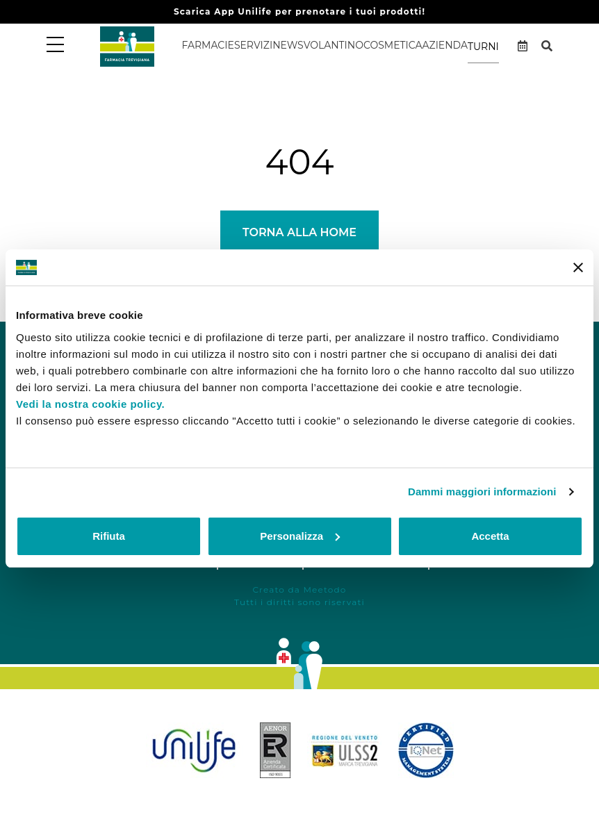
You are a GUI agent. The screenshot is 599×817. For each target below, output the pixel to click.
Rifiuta (108, 536)
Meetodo (324, 589)
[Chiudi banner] (578, 267)
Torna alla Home (299, 232)
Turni (483, 46)
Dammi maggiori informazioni (482, 491)
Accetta (490, 536)
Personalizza (300, 536)
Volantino (333, 45)
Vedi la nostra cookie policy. (90, 404)
